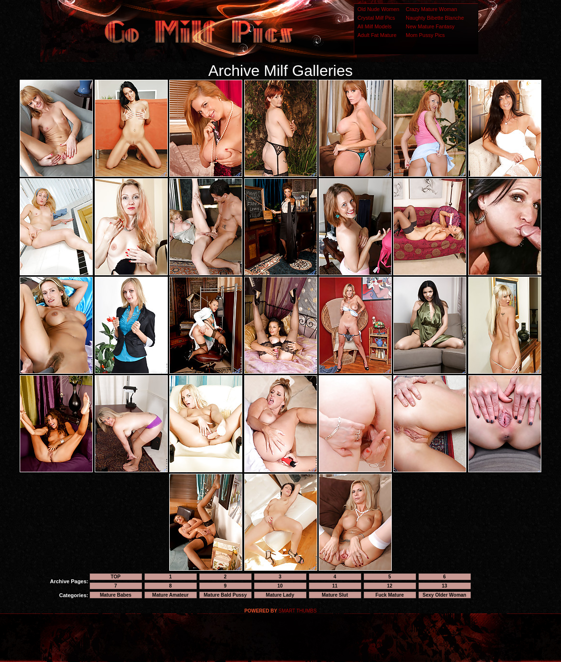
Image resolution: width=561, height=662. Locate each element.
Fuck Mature (389, 595)
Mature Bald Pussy (225, 595)
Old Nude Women (378, 9)
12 (389, 585)
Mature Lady (280, 595)
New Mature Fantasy (430, 26)
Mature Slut (335, 595)
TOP (115, 576)
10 (280, 585)
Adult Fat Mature (377, 35)
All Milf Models (375, 26)
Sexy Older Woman (444, 595)
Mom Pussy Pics (425, 35)
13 (444, 585)
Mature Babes (116, 595)
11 (334, 585)
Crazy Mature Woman (431, 9)
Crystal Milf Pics (376, 18)
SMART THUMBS (297, 610)
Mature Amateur (170, 595)
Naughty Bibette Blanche (435, 18)
